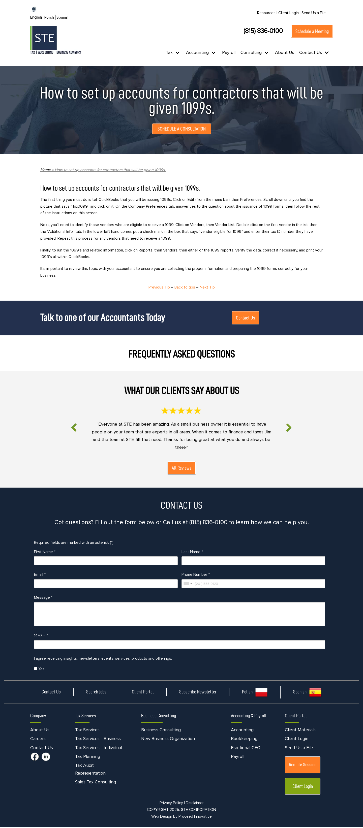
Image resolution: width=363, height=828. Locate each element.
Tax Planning (87, 757)
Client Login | (289, 12)
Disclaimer (195, 804)
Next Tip (207, 287)
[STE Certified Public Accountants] (55, 40)
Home (45, 169)
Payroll (228, 52)
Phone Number (196, 575)
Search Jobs (96, 692)
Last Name (192, 552)
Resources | (267, 12)
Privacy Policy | (172, 804)
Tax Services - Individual (98, 748)
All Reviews (182, 468)
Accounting (242, 731)
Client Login (296, 740)
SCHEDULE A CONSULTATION (182, 128)
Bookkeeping (244, 740)
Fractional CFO (245, 748)
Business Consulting (161, 731)
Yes (39, 670)
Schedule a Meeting (312, 31)
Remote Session (302, 765)
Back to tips (184, 287)
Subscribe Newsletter (198, 692)
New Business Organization (168, 740)
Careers (38, 740)
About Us (284, 52)
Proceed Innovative (195, 817)
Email (40, 575)
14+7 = (41, 636)
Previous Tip (159, 287)
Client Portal (143, 692)
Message (43, 598)
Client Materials (300, 731)
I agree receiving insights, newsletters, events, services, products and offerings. (103, 659)
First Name (44, 552)
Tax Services (87, 731)
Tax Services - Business (98, 740)
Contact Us (245, 318)
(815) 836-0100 (263, 31)
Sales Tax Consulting (95, 783)
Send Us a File (313, 12)
